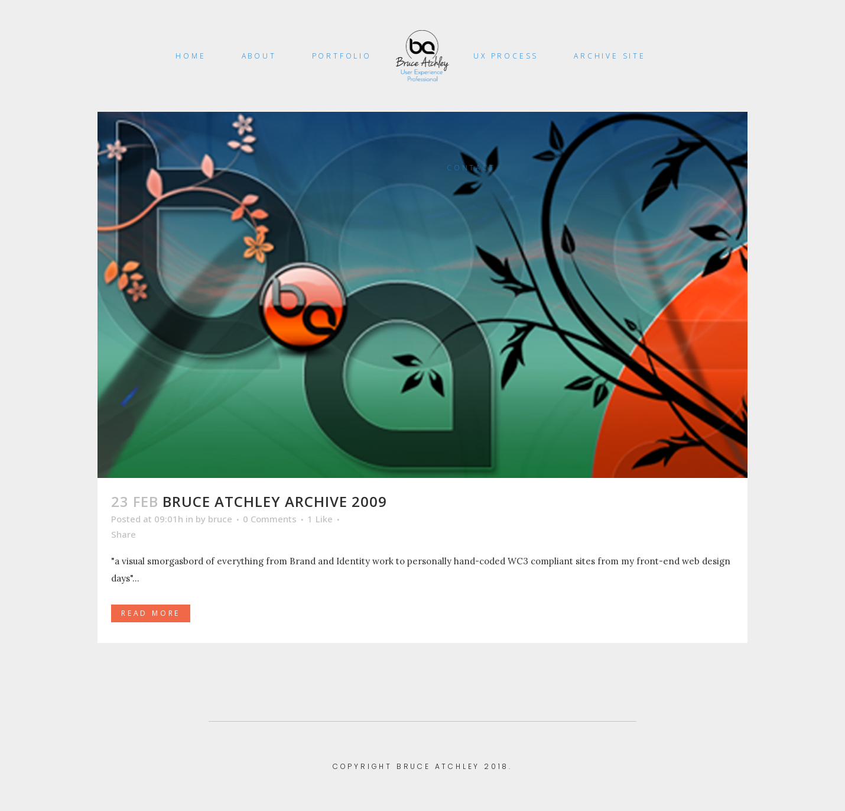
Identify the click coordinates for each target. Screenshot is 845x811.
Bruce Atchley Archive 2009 (274, 501)
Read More (150, 613)
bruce (220, 519)
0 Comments (270, 519)
